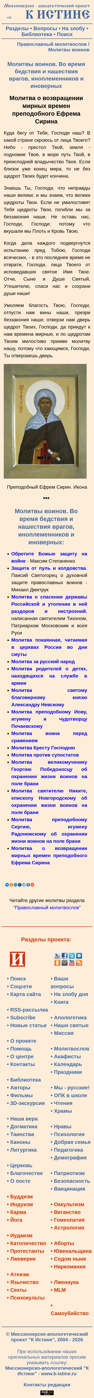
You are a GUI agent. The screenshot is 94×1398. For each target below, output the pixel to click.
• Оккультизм (67, 1204)
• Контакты (21, 1064)
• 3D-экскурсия (26, 1103)
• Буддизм (20, 1196)
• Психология (68, 1134)
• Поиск (16, 978)
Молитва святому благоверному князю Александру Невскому (49, 697)
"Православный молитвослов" (47, 907)
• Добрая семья (71, 1142)
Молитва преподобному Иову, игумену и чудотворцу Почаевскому (49, 719)
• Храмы (61, 1111)
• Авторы (18, 1087)
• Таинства (20, 1134)
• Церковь (19, 1165)
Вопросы (45, 28)
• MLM (58, 1290)
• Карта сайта (24, 994)
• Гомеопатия (68, 1220)
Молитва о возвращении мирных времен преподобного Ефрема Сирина (49, 855)
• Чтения (62, 1103)
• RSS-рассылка (27, 1010)
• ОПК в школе (69, 1095)
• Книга (60, 1002)
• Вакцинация (68, 1189)
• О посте (18, 1181)
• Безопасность (70, 1181)
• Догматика (22, 1126)
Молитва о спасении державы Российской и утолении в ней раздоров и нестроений (49, 604)
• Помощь (19, 1049)
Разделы (17, 28)
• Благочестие (25, 1173)
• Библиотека (24, 1080)
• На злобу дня (69, 994)
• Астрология (67, 1228)
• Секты (17, 1290)
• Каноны (18, 1142)
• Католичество (26, 1243)
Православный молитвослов (52, 44)
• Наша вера (22, 1119)
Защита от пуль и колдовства (48, 568)
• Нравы (61, 1126)
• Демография (69, 1157)
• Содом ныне (68, 1259)
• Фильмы (20, 1095)
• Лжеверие (21, 1259)
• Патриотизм (68, 1173)
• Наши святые (70, 1025)
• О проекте (21, 1041)
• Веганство (66, 1212)
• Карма (16, 1212)
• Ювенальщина (71, 1251)
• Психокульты (26, 1298)
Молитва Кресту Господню (43, 747)
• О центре (20, 1056)
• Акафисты (66, 1056)
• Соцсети (19, 986)
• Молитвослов (70, 1049)
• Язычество (23, 1282)
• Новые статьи (27, 1025)
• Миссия (62, 1033)
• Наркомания (68, 1266)
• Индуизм (20, 1204)
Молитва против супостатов (45, 755)
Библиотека (37, 34)
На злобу (73, 28)
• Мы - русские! (70, 1087)
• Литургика (22, 1150)
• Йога (14, 1220)
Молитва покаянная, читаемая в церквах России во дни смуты (49, 647)
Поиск (64, 34)
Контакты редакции (47, 1384)
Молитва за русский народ (43, 661)
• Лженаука (65, 1282)
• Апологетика (69, 1017)
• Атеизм (18, 1274)
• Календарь (66, 1064)
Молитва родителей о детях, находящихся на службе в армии (49, 676)
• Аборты (62, 1243)
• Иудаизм (20, 1235)
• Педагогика (67, 1150)
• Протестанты (25, 1251)
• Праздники (66, 1072)
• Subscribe (21, 1017)
